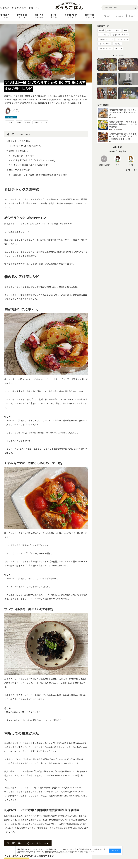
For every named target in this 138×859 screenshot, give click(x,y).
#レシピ (9, 122)
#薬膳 (27, 122)
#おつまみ (118, 48)
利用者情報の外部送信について (56, 852)
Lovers (119, 16)
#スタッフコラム (122, 39)
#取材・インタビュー (106, 39)
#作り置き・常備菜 (105, 48)
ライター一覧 (130, 170)
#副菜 (19, 122)
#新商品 (101, 30)
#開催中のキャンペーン (120, 35)
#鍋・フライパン (104, 44)
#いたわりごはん (40, 122)
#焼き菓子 (117, 44)
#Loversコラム (104, 35)
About (107, 16)
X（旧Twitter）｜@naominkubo (26, 843)
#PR (125, 30)
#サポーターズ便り (114, 30)
